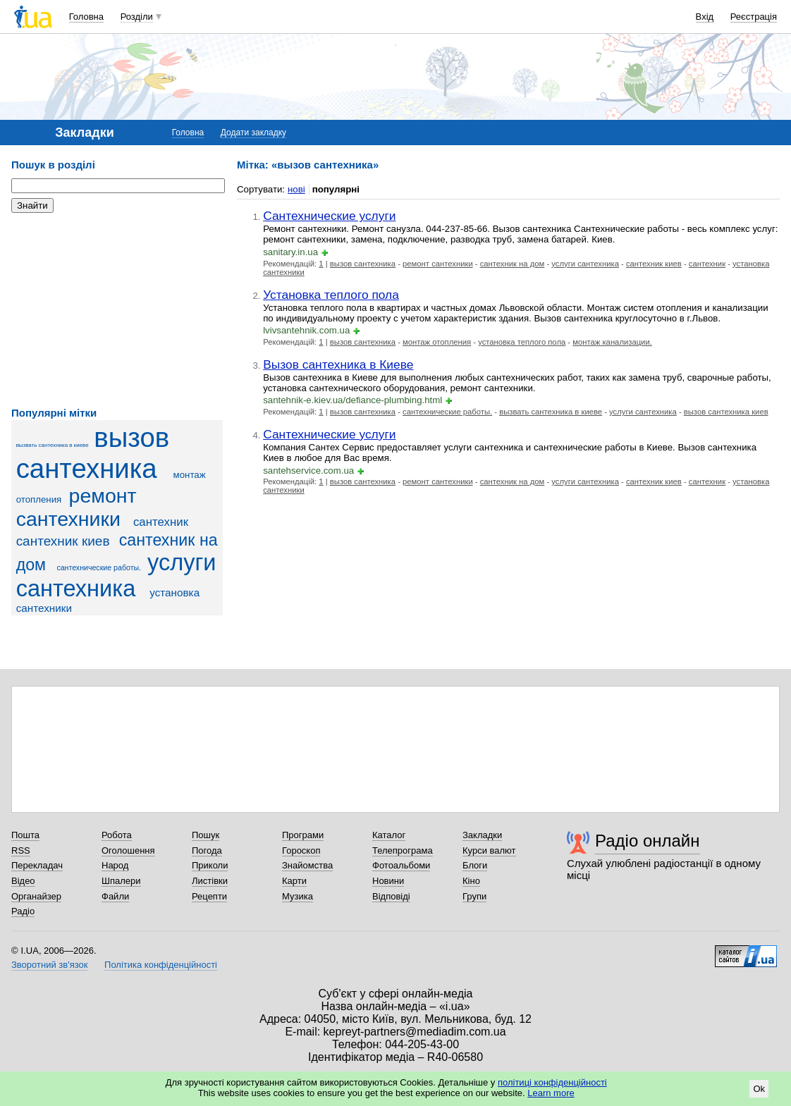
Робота (117, 835)
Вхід (705, 16)
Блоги (474, 865)
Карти (294, 880)
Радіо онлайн (647, 840)
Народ (115, 865)
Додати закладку (253, 132)
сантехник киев (63, 541)
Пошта (25, 835)
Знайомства (307, 865)
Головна (86, 16)
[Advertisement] (117, 310)
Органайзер (36, 896)
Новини (388, 880)
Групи (474, 896)
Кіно (471, 880)
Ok (759, 1088)
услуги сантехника (116, 575)
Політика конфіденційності (160, 964)
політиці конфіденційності (552, 1082)
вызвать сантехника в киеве (52, 445)
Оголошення (128, 850)
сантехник (160, 522)
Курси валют (489, 850)
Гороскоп (301, 850)
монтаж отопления (437, 342)
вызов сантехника (92, 453)
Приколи (210, 865)
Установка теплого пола (331, 295)
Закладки (482, 835)
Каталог (388, 835)
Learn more (550, 1093)
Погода (207, 850)
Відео (23, 880)
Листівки (210, 880)
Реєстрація (753, 16)
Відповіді (391, 896)
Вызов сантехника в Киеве (338, 364)
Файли (115, 896)
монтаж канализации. (612, 342)
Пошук (205, 835)
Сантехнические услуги (329, 216)
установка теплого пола (521, 342)
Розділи (137, 16)
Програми (303, 835)
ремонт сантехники (76, 507)
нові (296, 189)
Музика (297, 896)
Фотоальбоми (401, 865)
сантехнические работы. (98, 567)
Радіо (23, 911)
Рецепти (209, 896)
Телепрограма (402, 850)
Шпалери (121, 880)
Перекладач (37, 865)
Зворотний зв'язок (49, 964)
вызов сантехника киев (726, 411)
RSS (20, 850)
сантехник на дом (512, 263)
